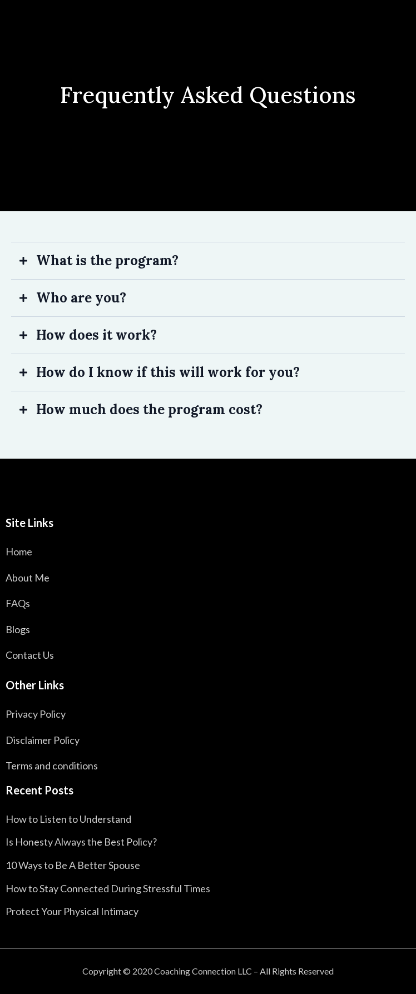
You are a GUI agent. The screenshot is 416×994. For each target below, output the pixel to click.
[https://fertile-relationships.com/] (208, 494)
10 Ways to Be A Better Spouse (73, 865)
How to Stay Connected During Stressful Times (108, 888)
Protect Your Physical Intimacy (72, 911)
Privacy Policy (36, 714)
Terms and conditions (52, 765)
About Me (27, 577)
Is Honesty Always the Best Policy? (81, 842)
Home (19, 551)
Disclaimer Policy (43, 740)
